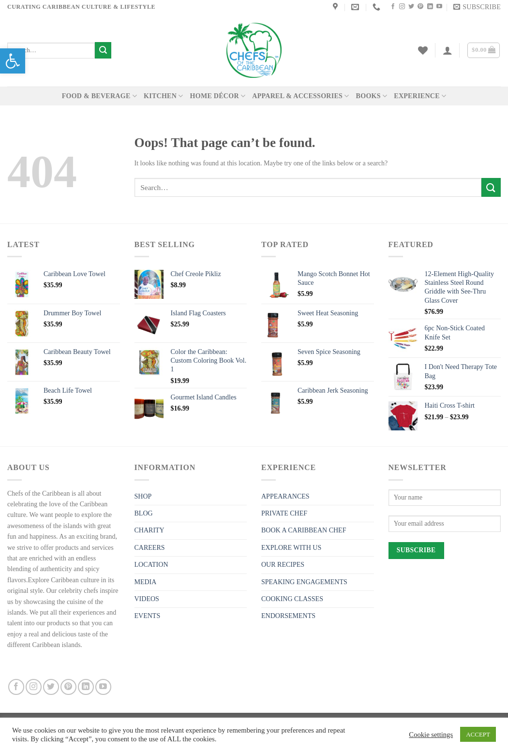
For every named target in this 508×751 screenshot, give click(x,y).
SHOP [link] (143, 496)
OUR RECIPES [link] (282, 564)
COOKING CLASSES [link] (292, 599)
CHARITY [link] (149, 530)
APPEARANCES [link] (285, 496)
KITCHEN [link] (163, 96)
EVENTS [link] (147, 615)
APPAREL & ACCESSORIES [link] (300, 96)
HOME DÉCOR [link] (218, 96)
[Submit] (103, 50)
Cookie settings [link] (431, 734)
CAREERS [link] (149, 547)
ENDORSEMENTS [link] (288, 615)
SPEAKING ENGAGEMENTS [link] (304, 582)
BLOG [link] (143, 513)
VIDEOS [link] (146, 599)
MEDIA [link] (145, 582)
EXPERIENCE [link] (420, 96)
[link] (12, 61)
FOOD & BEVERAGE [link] (99, 96)
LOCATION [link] (151, 564)
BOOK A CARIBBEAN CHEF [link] (303, 530)
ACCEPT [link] (478, 734)
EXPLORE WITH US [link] (291, 547)
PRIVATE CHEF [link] (284, 513)
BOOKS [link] (372, 96)
